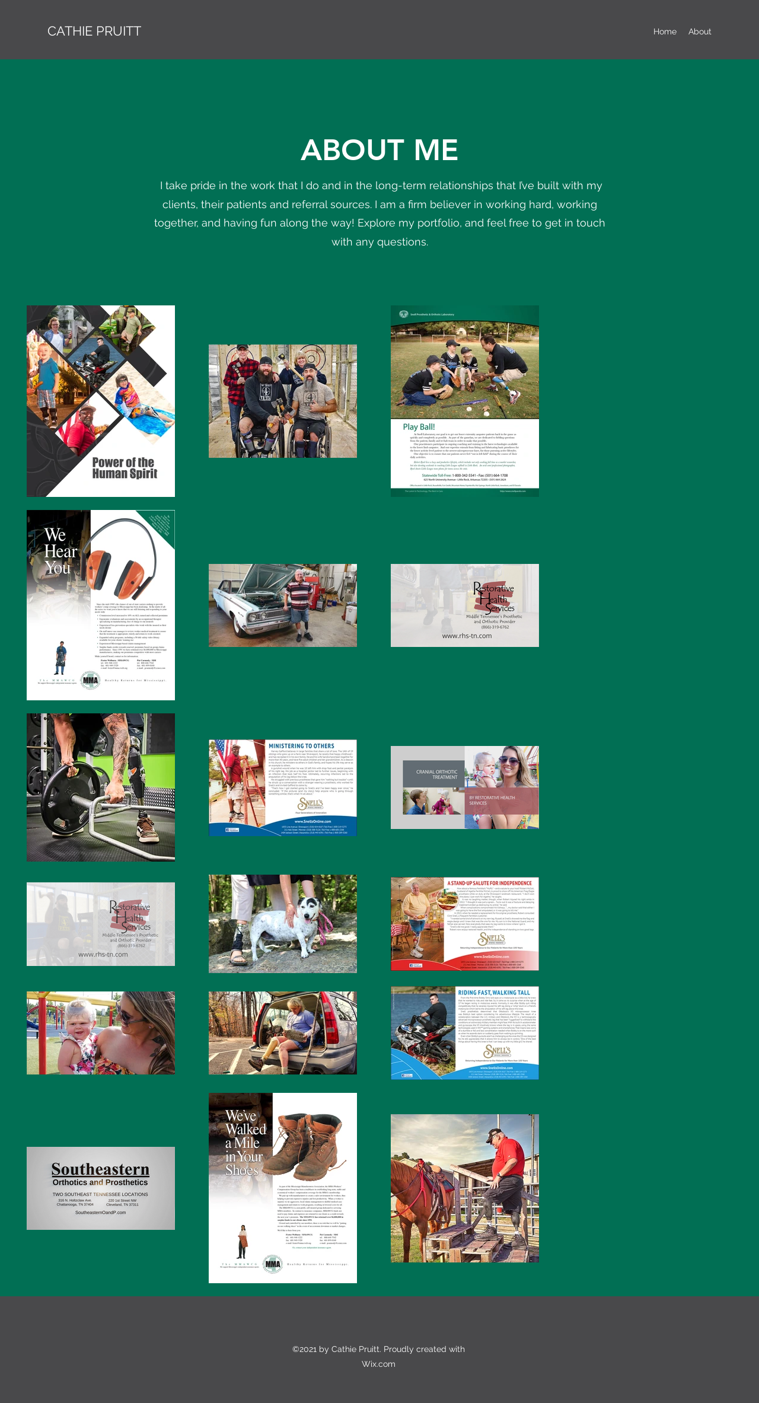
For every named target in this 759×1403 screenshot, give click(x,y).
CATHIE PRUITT (94, 31)
